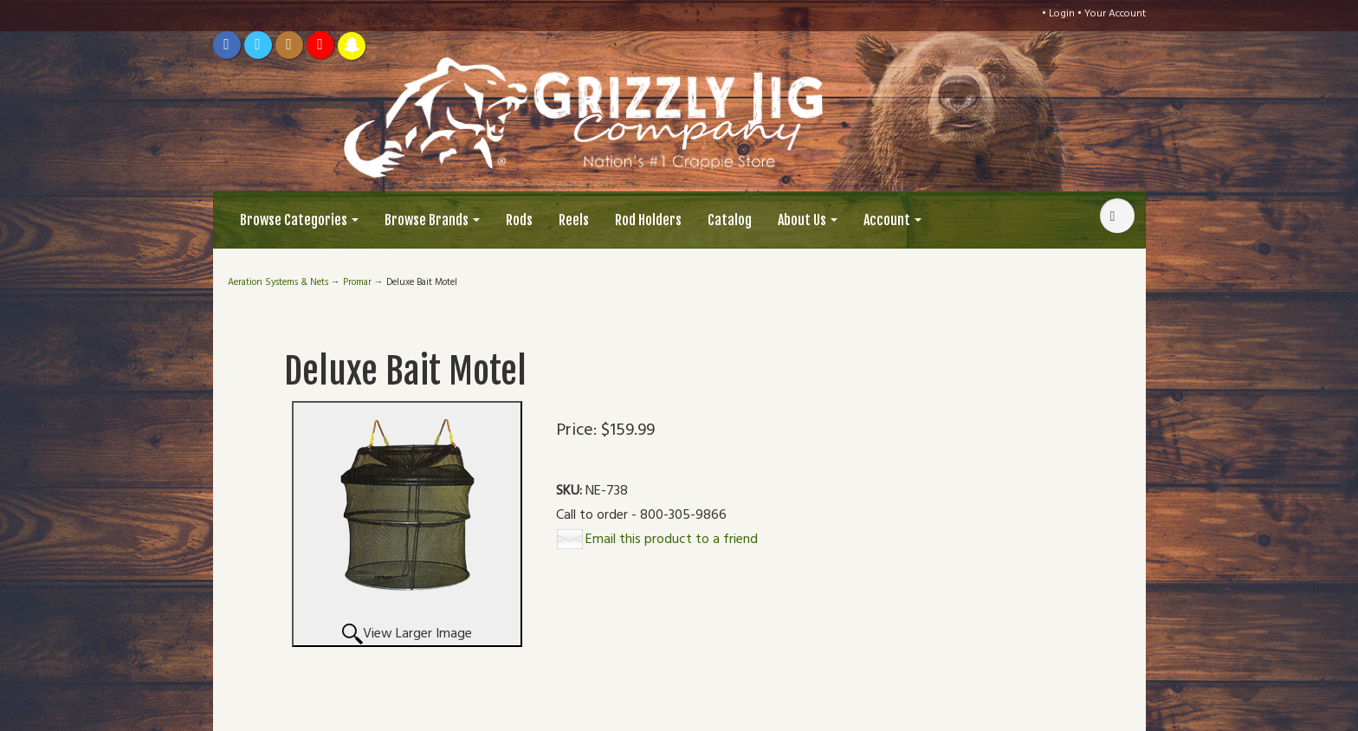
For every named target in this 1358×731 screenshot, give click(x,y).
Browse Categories (299, 220)
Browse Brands (432, 220)
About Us (807, 220)
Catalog (730, 220)
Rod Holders (648, 220)
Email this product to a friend (671, 539)
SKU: (570, 491)
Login (1062, 14)
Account (892, 220)
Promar (357, 282)
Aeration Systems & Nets (278, 282)
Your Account (1115, 14)
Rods (519, 220)
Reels (574, 220)
